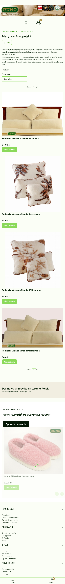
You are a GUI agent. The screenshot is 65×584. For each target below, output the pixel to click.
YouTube (5, 554)
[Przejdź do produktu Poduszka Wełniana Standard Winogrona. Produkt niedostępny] (32, 260)
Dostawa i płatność (9, 522)
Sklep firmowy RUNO (9, 31)
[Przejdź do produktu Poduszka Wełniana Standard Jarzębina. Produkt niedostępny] (32, 184)
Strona (29, 87)
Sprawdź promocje (16, 424)
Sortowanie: (7, 74)
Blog (4, 541)
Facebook (6, 556)
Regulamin (6, 515)
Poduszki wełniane (26, 31)
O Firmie (5, 538)
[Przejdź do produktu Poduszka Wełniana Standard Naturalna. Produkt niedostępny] (32, 328)
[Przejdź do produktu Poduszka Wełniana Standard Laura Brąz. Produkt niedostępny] (32, 114)
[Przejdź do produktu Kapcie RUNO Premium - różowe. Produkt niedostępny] (33, 450)
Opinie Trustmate (9, 559)
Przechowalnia (8, 569)
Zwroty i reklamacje (10, 520)
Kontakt (5, 551)
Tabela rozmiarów (9, 533)
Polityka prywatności (10, 518)
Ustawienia (6, 572)
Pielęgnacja (6, 536)
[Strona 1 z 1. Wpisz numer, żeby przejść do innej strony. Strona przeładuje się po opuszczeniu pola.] (34, 87)
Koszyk (5, 574)
